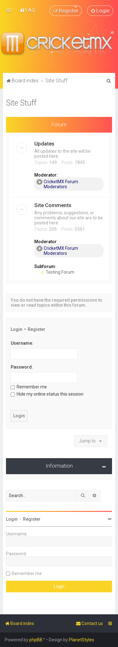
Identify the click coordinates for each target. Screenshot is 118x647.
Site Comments (52, 205)
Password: (22, 367)
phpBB (35, 639)
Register (36, 329)
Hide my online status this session (47, 394)
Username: (22, 343)
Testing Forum (57, 272)
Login (16, 329)
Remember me (29, 386)
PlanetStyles (81, 639)
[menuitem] (27, 10)
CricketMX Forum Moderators (57, 184)
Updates (44, 143)
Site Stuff (21, 102)
